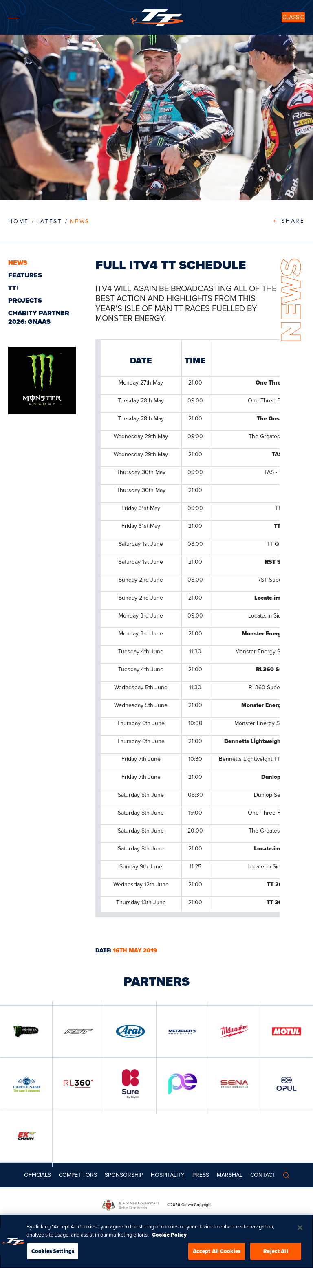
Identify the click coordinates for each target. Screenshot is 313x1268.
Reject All (275, 1251)
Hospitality (168, 1175)
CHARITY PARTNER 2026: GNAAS (38, 317)
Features (25, 275)
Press (200, 1175)
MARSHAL (229, 1175)
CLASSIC (293, 17)
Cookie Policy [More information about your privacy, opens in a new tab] (169, 1235)
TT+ (13, 287)
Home (18, 221)
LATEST (49, 221)
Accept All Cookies (216, 1251)
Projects (25, 300)
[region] (156, 1241)
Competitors (78, 1175)
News (80, 221)
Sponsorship (124, 1175)
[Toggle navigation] (13, 18)
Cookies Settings (52, 1251)
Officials (37, 1175)
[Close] (300, 1228)
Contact (263, 1175)
